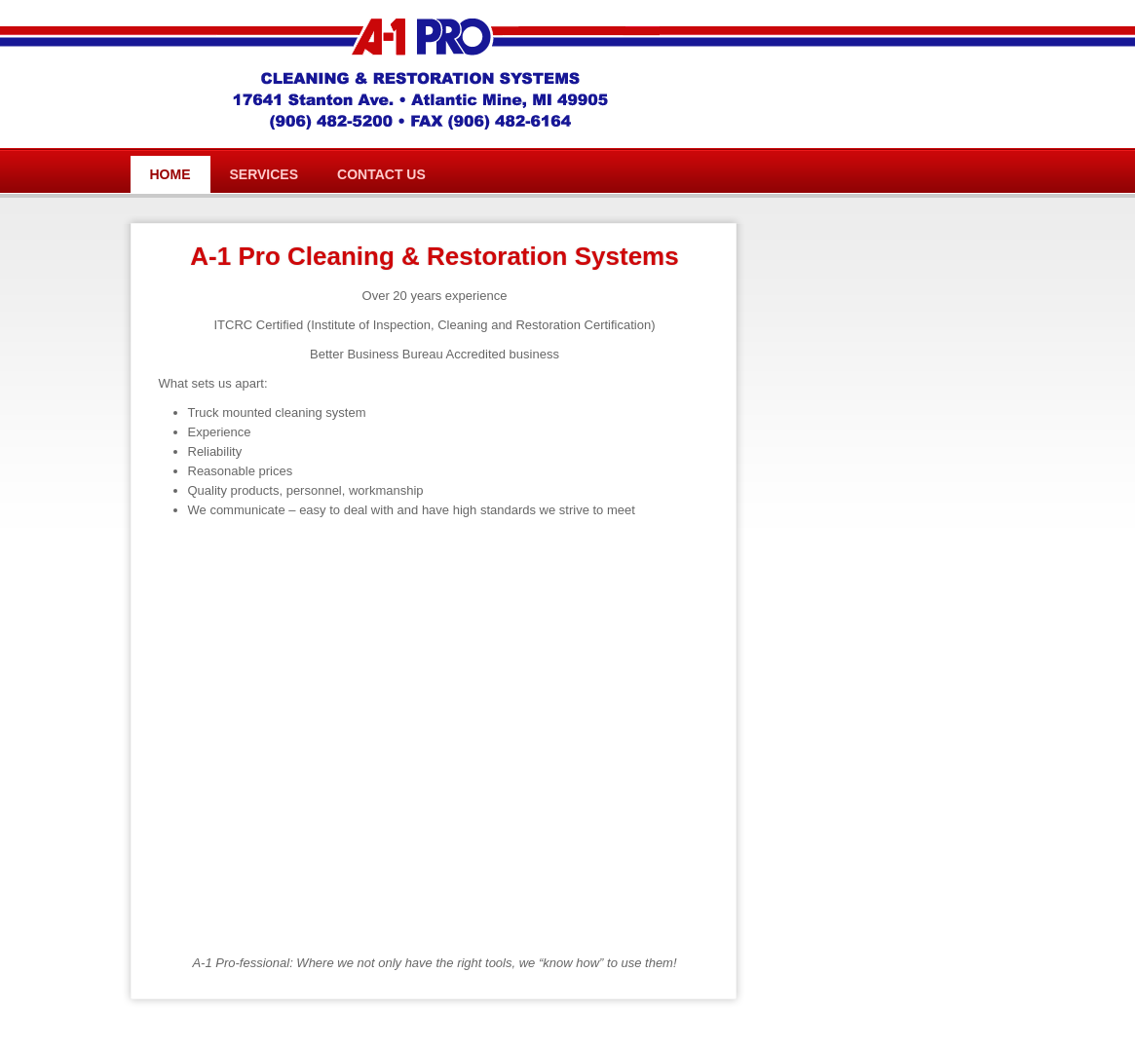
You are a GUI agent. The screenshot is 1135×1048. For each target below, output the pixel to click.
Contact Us (381, 174)
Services (264, 174)
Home (170, 174)
